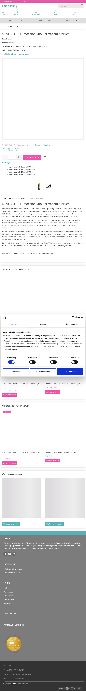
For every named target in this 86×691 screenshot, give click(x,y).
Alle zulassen (70, 371)
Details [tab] (43, 324)
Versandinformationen (12, 573)
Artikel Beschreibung (14, 198)
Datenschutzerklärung (14, 679)
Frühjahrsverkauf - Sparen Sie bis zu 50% (14, 1)
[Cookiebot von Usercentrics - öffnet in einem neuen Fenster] (73, 317)
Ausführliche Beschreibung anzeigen (16, 54)
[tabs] (75, 13)
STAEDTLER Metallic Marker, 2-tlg (61, 452)
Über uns (7, 665)
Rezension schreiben (42, 145)
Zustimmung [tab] (15, 324)
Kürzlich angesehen (12, 474)
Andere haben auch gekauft (16, 406)
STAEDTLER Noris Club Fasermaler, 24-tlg (64, 384)
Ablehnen (16, 371)
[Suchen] (82, 5)
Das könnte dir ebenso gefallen (17, 269)
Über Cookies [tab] (71, 324)
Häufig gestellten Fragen (13, 569)
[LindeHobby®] (9, 5)
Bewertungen (22, 145)
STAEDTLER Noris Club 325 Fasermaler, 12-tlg (21, 385)
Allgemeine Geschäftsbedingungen (18, 674)
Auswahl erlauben (43, 371)
